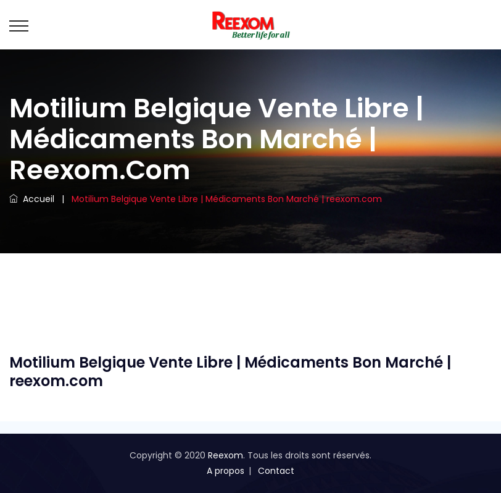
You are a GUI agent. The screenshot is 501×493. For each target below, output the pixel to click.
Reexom (225, 455)
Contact (276, 471)
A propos (225, 471)
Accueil (31, 199)
